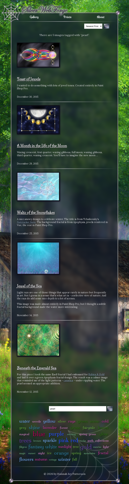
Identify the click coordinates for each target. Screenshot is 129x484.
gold (86, 446)
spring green (87, 434)
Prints (67, 17)
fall (74, 459)
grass (75, 427)
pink (64, 440)
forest (64, 428)
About (100, 17)
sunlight (64, 446)
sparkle (50, 440)
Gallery (34, 17)
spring (76, 453)
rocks (83, 440)
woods (36, 421)
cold (105, 421)
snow (94, 421)
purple (56, 433)
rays (71, 421)
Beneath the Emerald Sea (36, 368)
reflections (102, 440)
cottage (53, 459)
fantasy (36, 447)
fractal (103, 453)
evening (71, 434)
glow (103, 434)
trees (25, 440)
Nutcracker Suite (26, 222)
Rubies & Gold (96, 374)
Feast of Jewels (28, 79)
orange (61, 453)
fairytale (89, 428)
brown (37, 440)
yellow (49, 421)
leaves (103, 427)
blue (39, 434)
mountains (89, 453)
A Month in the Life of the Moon (42, 146)
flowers (26, 459)
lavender (50, 427)
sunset (31, 453)
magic (22, 453)
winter (64, 459)
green (83, 421)
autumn (41, 459)
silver (62, 421)
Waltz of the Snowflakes (36, 212)
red (74, 440)
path (90, 440)
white (51, 447)
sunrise (97, 447)
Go (109, 409)
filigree (23, 447)
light (106, 446)
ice (49, 453)
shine (34, 427)
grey (22, 428)
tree (76, 447)
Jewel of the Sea (29, 286)
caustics (68, 380)
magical (24, 434)
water (24, 421)
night (41, 453)
